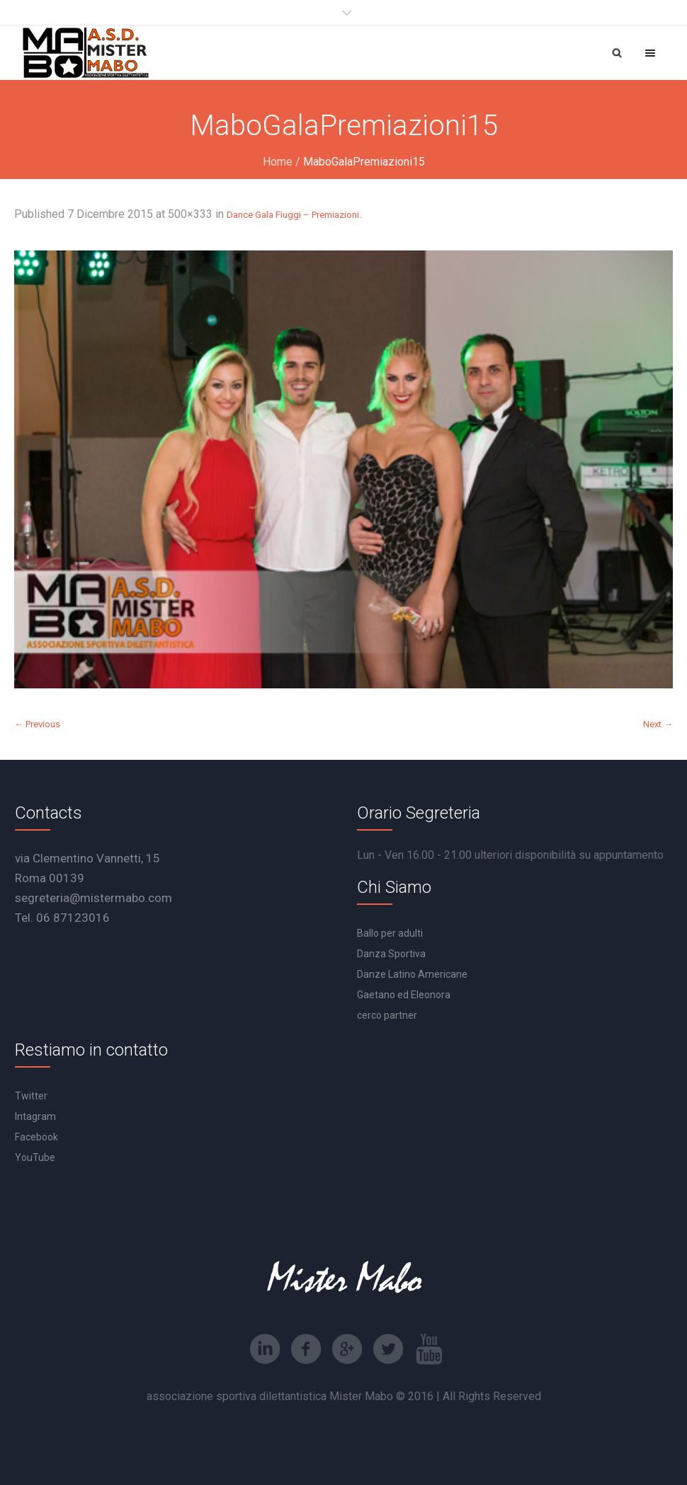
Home (278, 161)
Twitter (31, 1096)
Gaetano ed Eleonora (403, 994)
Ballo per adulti (390, 933)
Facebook (36, 1137)
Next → (658, 724)
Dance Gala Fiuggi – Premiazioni (293, 214)
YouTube (35, 1157)
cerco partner (387, 1015)
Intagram (35, 1116)
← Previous (37, 724)
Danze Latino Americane (412, 974)
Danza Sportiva (391, 953)
